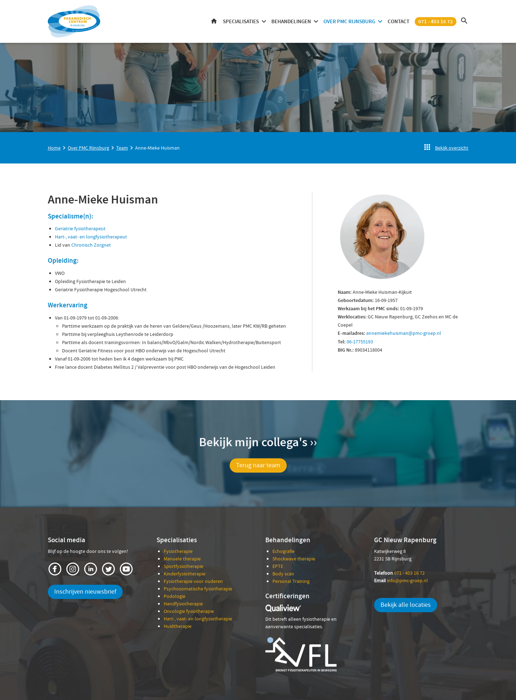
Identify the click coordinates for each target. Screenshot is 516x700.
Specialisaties (241, 21)
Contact (398, 21)
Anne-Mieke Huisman (157, 148)
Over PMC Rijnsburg (349, 21)
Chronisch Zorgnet (91, 245)
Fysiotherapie (178, 551)
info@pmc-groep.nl (407, 580)
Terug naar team (258, 465)
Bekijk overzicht (451, 148)
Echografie (283, 551)
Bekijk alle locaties (405, 605)
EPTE (277, 566)
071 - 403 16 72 (435, 21)
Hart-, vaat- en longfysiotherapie (198, 618)
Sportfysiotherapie (183, 566)
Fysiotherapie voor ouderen (193, 581)
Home (214, 21)
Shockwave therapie (293, 558)
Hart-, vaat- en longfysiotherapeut (91, 236)
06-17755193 (360, 341)
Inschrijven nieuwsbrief (85, 592)
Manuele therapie (182, 558)
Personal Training (291, 581)
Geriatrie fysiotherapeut (80, 228)
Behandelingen (291, 21)
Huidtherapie (177, 626)
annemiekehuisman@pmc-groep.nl (403, 333)
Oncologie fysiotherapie (189, 611)
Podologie (174, 596)
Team (122, 148)
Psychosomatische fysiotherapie (198, 588)
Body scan (283, 573)
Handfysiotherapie (183, 603)
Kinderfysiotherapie (184, 573)
